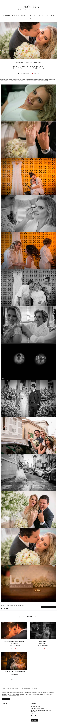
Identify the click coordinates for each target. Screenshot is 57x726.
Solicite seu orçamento (48, 607)
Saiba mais (6, 698)
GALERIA (32, 15)
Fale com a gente (28, 18)
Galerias (40, 15)
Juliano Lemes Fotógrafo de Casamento (14, 15)
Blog (47, 15)
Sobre (53, 15)
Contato (34, 720)
